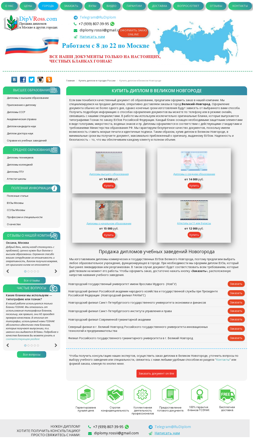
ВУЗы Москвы (15, 203)
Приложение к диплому (21, 105)
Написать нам (92, 36)
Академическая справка (21, 119)
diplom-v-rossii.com (31, 23)
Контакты (240, 6)
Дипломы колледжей (20, 164)
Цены (28, 6)
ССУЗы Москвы (16, 210)
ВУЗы (92, 6)
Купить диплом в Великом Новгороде (140, 80)
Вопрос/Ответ (188, 6)
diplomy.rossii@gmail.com (102, 30)
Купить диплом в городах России (97, 80)
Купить (90, 190)
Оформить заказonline (134, 33)
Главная (70, 80)
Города (48, 6)
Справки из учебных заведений (27, 140)
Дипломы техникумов (20, 157)
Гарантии (134, 6)
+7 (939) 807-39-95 (94, 23)
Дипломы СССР (16, 112)
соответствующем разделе (23, 339)
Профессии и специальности (24, 217)
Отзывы (216, 6)
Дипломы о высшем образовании (28, 98)
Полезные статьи (17, 196)
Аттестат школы (16, 179)
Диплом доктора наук (20, 133)
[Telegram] (95, 17)
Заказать (71, 6)
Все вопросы (31, 354)
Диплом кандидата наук (21, 126)
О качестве (14, 224)
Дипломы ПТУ (15, 171)
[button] (7, 273)
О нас (9, 6)
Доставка (159, 6)
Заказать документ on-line (156, 382)
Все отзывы (32, 280)
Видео (111, 6)
